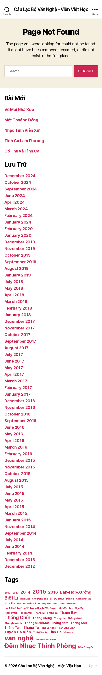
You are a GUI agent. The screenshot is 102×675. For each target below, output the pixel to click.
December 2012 (19, 566)
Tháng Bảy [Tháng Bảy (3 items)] (68, 612)
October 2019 (17, 255)
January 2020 (18, 235)
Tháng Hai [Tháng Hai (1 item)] (59, 618)
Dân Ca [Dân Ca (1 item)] (70, 598)
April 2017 (14, 374)
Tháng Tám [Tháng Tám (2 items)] (12, 627)
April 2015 (14, 506)
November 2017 (19, 328)
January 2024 (17, 222)
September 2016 (20, 420)
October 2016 (17, 414)
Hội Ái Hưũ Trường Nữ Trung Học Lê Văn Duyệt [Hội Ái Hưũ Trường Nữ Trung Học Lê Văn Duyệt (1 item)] (30, 608)
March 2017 (15, 381)
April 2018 (14, 295)
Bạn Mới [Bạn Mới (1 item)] (25, 598)
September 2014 (20, 533)
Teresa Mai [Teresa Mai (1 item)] (25, 612)
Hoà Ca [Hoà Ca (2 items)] (9, 603)
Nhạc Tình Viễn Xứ (21, 130)
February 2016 (18, 453)
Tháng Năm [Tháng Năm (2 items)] (59, 623)
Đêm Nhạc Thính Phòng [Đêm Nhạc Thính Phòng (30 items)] (40, 646)
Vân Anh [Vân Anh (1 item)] (68, 632)
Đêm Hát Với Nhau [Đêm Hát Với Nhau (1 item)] (46, 639)
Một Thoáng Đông (21, 120)
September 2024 (20, 189)
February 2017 (18, 387)
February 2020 (18, 228)
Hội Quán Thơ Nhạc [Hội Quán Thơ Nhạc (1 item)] (64, 603)
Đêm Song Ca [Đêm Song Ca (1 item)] (85, 647)
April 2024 (14, 202)
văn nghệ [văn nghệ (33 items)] (18, 638)
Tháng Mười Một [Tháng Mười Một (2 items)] (36, 623)
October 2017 (17, 334)
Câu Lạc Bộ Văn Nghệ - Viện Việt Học (51, 9)
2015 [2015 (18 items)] (39, 591)
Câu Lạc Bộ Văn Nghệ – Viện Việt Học (49, 666)
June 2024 (14, 195)
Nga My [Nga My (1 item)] (79, 608)
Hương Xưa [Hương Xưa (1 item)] (44, 603)
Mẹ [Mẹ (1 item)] (71, 608)
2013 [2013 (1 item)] (16, 592)
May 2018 (13, 288)
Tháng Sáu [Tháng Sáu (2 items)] (78, 623)
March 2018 (15, 301)
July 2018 (13, 281)
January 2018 (17, 314)
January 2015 (17, 520)
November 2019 (19, 248)
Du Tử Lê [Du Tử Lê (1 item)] (59, 598)
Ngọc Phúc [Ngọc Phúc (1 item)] (10, 612)
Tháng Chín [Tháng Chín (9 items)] (17, 617)
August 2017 (16, 348)
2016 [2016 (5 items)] (53, 592)
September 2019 (20, 261)
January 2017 (17, 394)
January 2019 (17, 275)
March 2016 (15, 447)
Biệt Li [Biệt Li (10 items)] (11, 598)
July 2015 (13, 487)
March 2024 (16, 209)
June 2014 (14, 546)
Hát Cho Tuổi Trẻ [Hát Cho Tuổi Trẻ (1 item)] (26, 603)
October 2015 (17, 473)
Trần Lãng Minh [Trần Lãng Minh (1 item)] (66, 627)
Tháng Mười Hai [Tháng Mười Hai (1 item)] (13, 623)
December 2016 (19, 401)
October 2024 (17, 182)
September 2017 (20, 341)
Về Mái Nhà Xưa (19, 109)
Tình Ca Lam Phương (24, 140)
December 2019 (19, 242)
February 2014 (18, 553)
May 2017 (13, 367)
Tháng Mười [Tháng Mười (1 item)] (74, 618)
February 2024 (18, 215)
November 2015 (19, 467)
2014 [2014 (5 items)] (25, 592)
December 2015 (19, 460)
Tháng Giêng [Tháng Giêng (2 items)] (42, 618)
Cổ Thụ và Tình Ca (21, 151)
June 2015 (14, 493)
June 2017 (14, 361)
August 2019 (16, 268)
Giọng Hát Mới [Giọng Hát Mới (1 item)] (84, 598)
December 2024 (19, 175)
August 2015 (16, 480)
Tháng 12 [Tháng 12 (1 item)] (39, 612)
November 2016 (19, 407)
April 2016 (14, 440)
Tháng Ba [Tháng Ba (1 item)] (52, 612)
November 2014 (19, 526)
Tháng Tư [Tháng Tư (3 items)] (31, 627)
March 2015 (15, 513)
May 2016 (13, 434)
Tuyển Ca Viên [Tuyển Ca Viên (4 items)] (17, 632)
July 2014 (13, 540)
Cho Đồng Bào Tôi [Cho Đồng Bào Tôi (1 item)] (42, 598)
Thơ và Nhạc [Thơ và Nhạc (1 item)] (48, 627)
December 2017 (19, 321)
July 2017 (13, 354)
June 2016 (14, 427)
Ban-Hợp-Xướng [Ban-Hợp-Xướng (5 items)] (75, 592)
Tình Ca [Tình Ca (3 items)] (55, 632)
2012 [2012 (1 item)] (7, 592)
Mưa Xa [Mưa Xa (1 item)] (63, 608)
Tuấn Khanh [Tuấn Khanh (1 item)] (39, 632)
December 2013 (19, 559)
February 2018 (18, 308)
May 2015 (13, 500)
